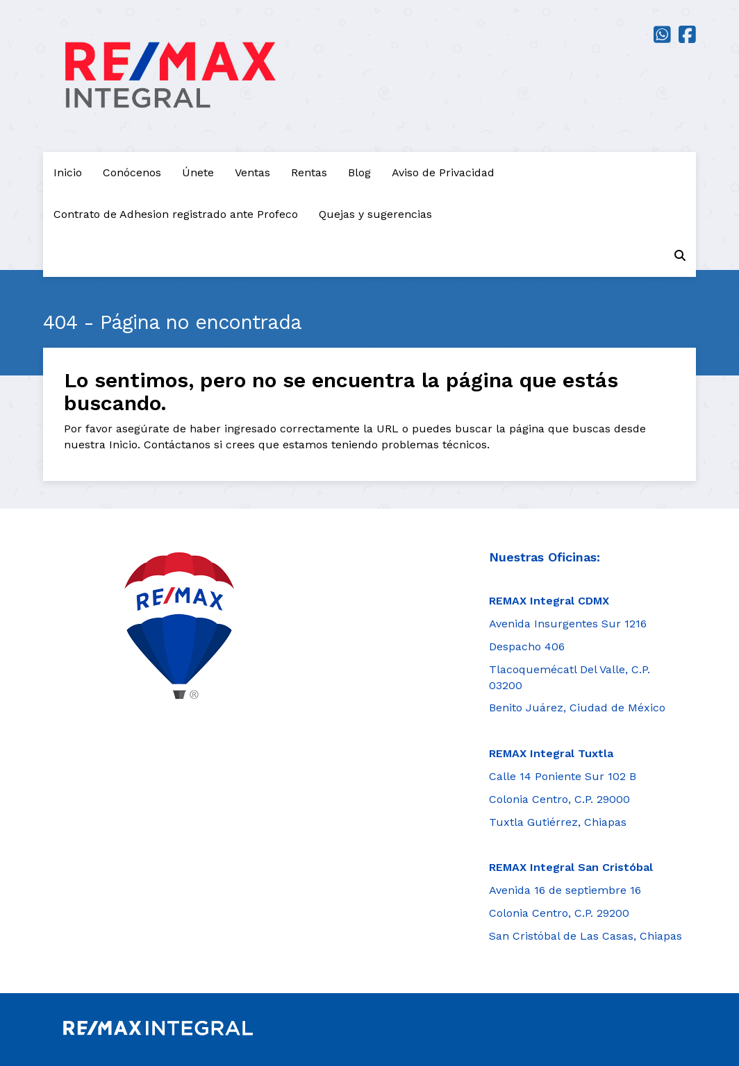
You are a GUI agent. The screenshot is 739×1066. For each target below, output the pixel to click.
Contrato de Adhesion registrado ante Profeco (175, 214)
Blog (359, 172)
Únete (198, 172)
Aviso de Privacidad (443, 172)
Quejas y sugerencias (375, 214)
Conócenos (132, 172)
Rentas (309, 172)
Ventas (252, 172)
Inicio (67, 172)
